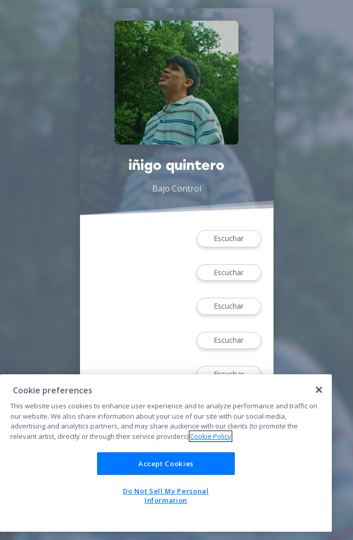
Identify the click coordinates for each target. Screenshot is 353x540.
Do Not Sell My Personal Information (165, 495)
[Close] (319, 389)
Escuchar (228, 239)
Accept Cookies (166, 463)
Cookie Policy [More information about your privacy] (210, 436)
